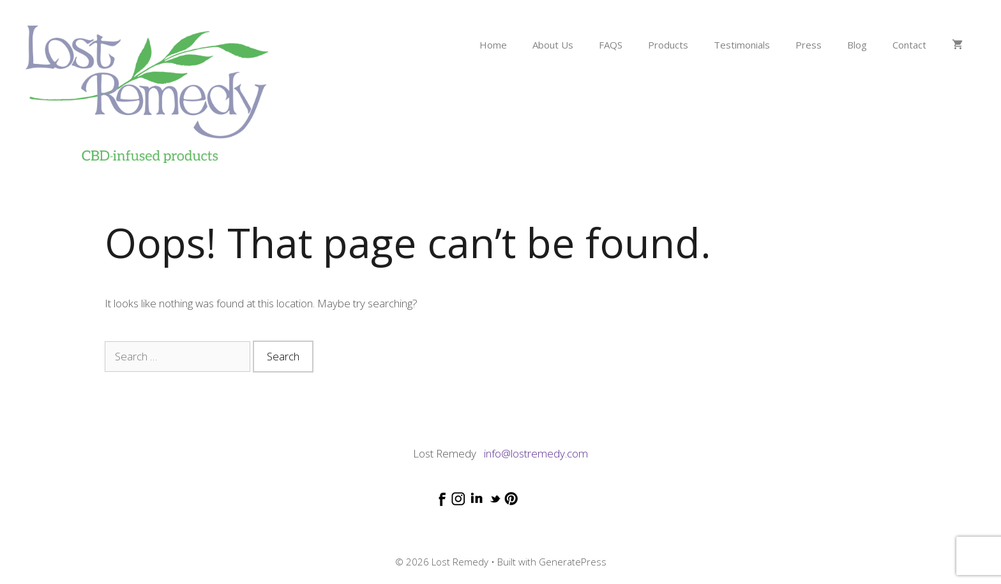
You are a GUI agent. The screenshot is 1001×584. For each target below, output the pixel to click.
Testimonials (742, 44)
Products (668, 44)
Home (493, 44)
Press (808, 44)
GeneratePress (572, 561)
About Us (552, 44)
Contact (909, 44)
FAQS (610, 44)
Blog (857, 44)
